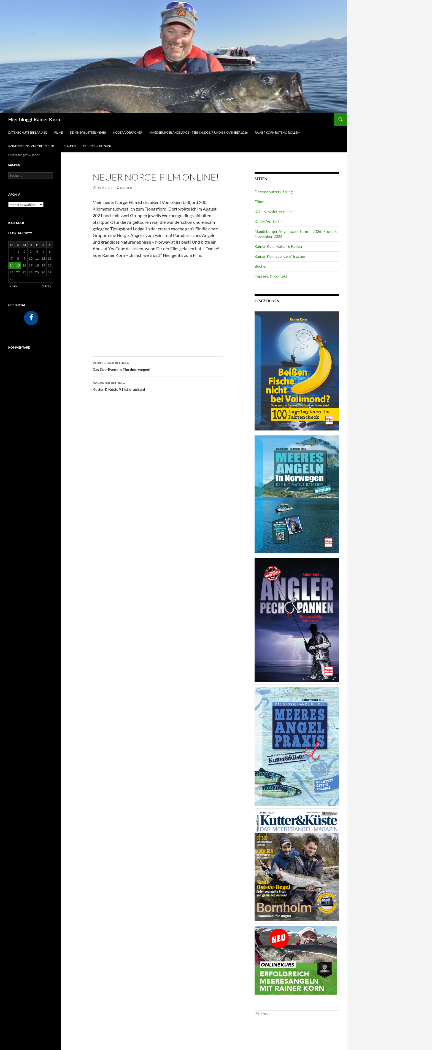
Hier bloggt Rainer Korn (34, 119)
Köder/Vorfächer (127, 132)
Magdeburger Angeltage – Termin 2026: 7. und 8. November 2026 (198, 132)
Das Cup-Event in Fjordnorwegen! (158, 366)
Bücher (70, 145)
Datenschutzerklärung (27, 132)
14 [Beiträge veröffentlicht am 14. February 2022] (11, 265)
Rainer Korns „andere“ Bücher (32, 145)
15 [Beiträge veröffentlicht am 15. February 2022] (18, 265)
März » (47, 286)
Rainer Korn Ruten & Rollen (277, 132)
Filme (58, 132)
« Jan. (14, 286)
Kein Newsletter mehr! (88, 132)
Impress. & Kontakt (98, 145)
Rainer (126, 188)
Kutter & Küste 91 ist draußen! (158, 385)
